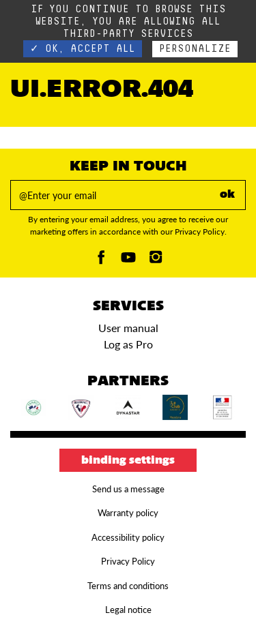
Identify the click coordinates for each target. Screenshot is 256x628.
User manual (128, 327)
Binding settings (128, 460)
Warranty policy (128, 512)
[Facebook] (101, 260)
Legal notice (128, 609)
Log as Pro (128, 344)
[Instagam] (155, 260)
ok (227, 195)
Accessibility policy (128, 537)
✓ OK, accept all (82, 49)
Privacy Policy (128, 561)
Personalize (195, 49)
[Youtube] (128, 260)
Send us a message (128, 488)
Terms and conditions (128, 585)
